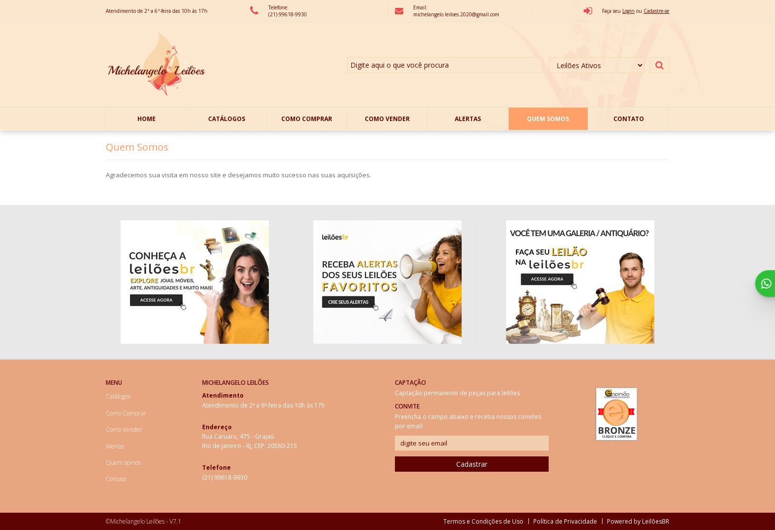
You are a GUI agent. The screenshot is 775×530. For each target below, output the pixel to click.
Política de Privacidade (565, 521)
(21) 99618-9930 (287, 14)
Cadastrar (471, 464)
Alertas (468, 119)
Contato (628, 119)
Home (146, 119)
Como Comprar (306, 119)
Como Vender (387, 119)
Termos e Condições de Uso (483, 521)
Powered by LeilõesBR (638, 521)
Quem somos (548, 119)
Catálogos (226, 119)
